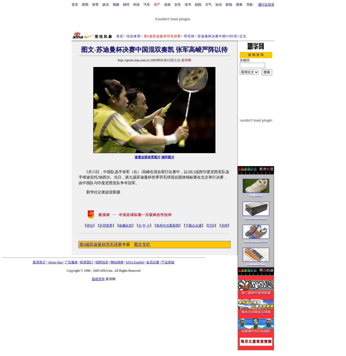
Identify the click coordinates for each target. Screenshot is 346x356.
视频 (116, 4)
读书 (188, 4)
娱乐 (105, 4)
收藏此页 (125, 225)
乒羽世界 (105, 225)
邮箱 (229, 4)
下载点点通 (193, 225)
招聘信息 (101, 262)
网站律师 (117, 262)
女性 (177, 4)
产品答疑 (167, 262)
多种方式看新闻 (167, 225)
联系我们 (86, 262)
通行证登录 (266, 4)
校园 (198, 4)
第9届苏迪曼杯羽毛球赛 (100, 244)
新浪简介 (39, 262)
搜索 (239, 4)
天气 (208, 4)
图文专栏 (142, 244)
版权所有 (98, 279)
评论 (89, 225)
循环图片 (167, 157)
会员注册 (152, 262)
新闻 (85, 4)
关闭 (224, 225)
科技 (136, 4)
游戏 (167, 4)
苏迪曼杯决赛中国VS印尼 (217, 36)
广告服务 (71, 262)
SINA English (135, 262)
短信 (218, 4)
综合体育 (134, 36)
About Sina (55, 262)
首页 (75, 4)
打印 (211, 225)
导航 (249, 4)
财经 (126, 4)
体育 (95, 4)
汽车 (147, 4)
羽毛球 (189, 36)
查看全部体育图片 (148, 157)
